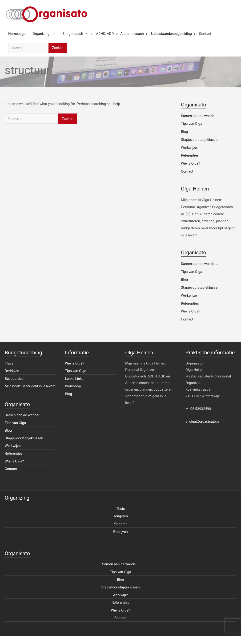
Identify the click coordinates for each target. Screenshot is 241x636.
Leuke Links (74, 379)
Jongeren (120, 516)
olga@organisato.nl (204, 421)
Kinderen (121, 524)
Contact (187, 171)
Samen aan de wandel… (199, 116)
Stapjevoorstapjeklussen (200, 140)
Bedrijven (12, 371)
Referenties (190, 155)
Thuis (9, 363)
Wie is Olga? (190, 163)
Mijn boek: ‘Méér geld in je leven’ (30, 386)
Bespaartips (14, 379)
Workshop (73, 386)
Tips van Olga (191, 124)
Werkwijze (189, 148)
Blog (184, 132)
